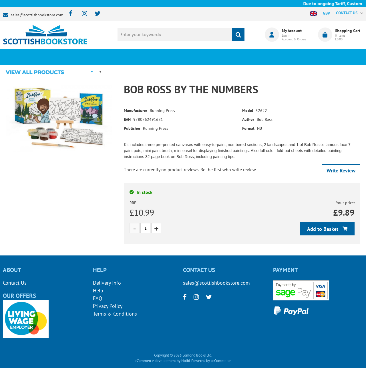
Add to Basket (323, 229)
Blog (213, 57)
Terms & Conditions (115, 313)
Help (98, 290)
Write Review (341, 170)
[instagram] (82, 14)
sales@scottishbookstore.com (37, 14)
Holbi (185, 360)
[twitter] (95, 14)
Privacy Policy (107, 306)
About (273, 57)
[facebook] (69, 14)
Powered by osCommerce (211, 360)
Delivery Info (107, 283)
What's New (153, 57)
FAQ (97, 298)
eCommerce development (155, 360)
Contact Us (15, 283)
